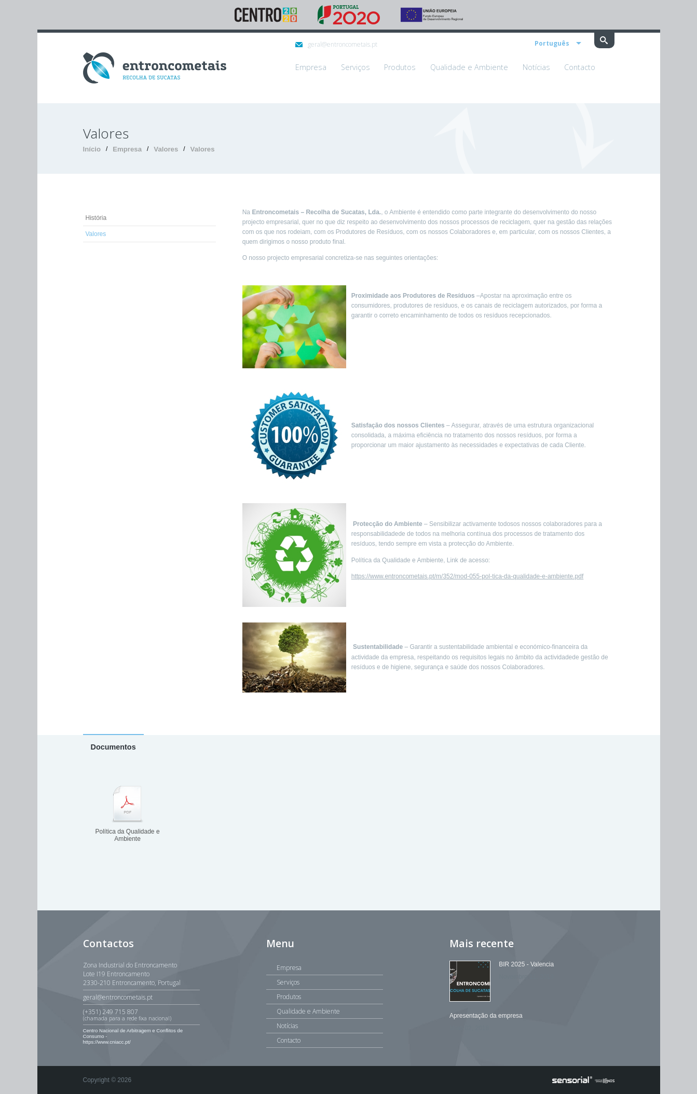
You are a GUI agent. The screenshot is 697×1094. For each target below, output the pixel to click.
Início (92, 149)
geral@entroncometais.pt (336, 44)
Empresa (127, 149)
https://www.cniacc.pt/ (107, 1042)
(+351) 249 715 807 (141, 1014)
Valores (166, 149)
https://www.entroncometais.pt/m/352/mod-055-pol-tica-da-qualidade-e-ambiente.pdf (467, 576)
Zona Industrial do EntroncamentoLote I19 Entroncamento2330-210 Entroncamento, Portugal (132, 974)
